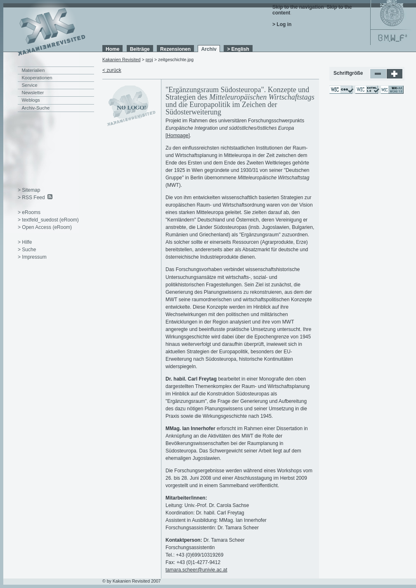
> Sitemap (29, 190)
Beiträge (140, 49)
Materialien (33, 70)
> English (238, 49)
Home (112, 49)
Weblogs (31, 100)
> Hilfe (25, 242)
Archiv (208, 49)
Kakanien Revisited (121, 59)
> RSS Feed (31, 197)
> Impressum (32, 257)
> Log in (281, 24)
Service (30, 85)
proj (149, 59)
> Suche (27, 249)
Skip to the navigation (298, 7)
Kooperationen (37, 77)
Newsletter (33, 92)
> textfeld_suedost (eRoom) (48, 220)
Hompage (177, 135)
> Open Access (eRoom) (45, 227)
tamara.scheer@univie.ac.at (196, 570)
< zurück (111, 70)
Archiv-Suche (36, 107)
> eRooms (29, 212)
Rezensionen (175, 49)
